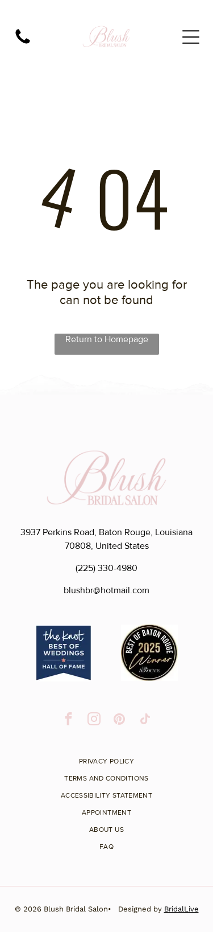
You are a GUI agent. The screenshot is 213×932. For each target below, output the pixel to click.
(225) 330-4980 (106, 568)
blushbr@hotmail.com (106, 590)
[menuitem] (107, 757)
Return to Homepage (106, 339)
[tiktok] (145, 720)
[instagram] (94, 720)
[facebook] (68, 720)
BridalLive (181, 909)
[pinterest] (120, 720)
